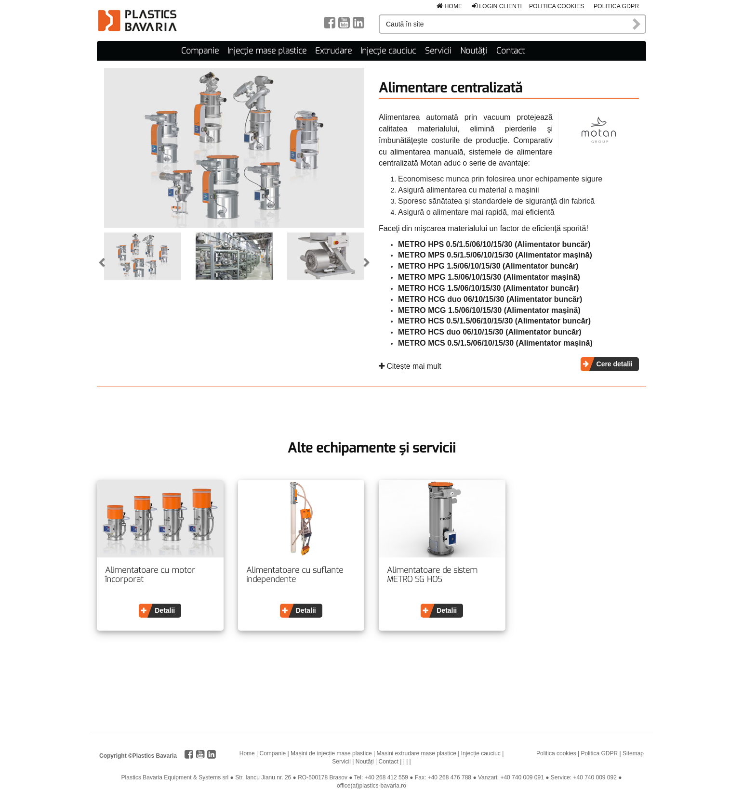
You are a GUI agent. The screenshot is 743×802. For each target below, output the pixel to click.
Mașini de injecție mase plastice (331, 753)
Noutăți (473, 50)
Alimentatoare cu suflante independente (294, 575)
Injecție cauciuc (388, 50)
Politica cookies (556, 6)
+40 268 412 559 (386, 777)
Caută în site (637, 24)
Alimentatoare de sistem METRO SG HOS (432, 575)
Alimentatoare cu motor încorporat (150, 575)
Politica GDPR (616, 6)
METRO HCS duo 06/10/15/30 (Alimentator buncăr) (490, 332)
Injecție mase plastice (266, 50)
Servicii (438, 50)
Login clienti (497, 6)
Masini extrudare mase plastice (416, 753)
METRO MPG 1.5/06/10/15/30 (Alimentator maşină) (489, 277)
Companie (200, 50)
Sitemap (633, 753)
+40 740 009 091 (522, 777)
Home (449, 6)
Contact (510, 50)
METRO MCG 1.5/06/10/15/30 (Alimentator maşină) (489, 310)
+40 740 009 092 (594, 777)
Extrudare (333, 50)
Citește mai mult (410, 366)
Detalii (165, 610)
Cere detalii (615, 364)
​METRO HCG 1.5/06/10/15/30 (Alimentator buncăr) (488, 288)
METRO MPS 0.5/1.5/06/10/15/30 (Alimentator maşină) (495, 255)
